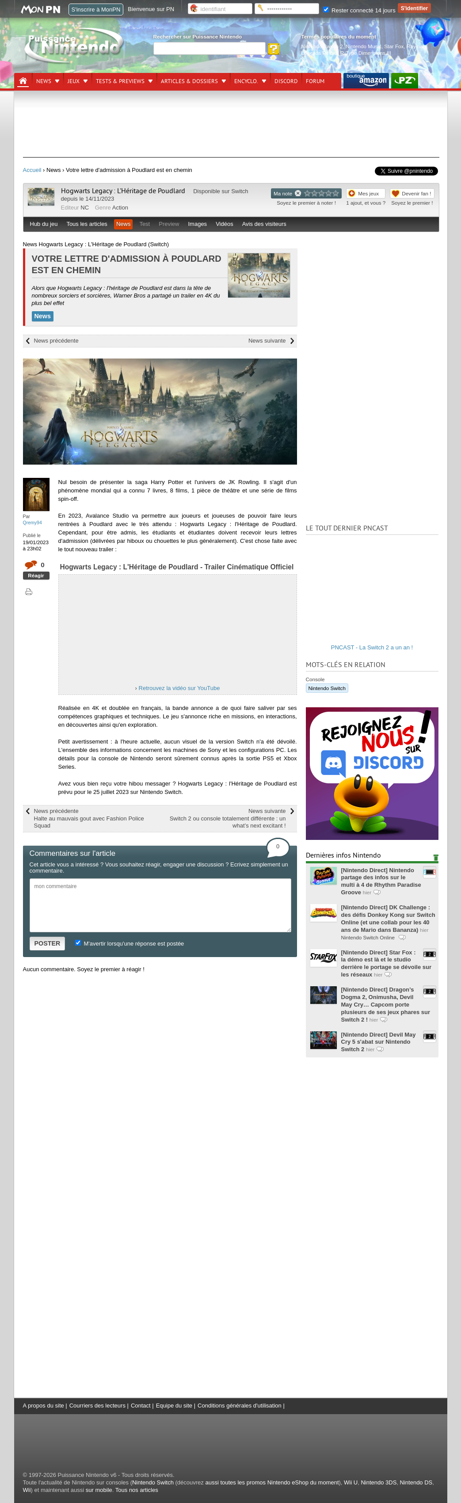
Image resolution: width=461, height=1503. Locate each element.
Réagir (36, 575)
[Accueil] (23, 81)
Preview (169, 224)
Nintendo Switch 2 (322, 46)
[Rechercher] (209, 48)
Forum (315, 81)
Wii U (351, 1482)
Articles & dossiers (189, 81)
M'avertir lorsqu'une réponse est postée (129, 943)
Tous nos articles (136, 1490)
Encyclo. (246, 81)
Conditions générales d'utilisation (240, 1405)
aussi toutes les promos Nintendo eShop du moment (272, 1482)
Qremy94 (32, 522)
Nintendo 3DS (378, 1482)
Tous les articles (86, 224)
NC (84, 207)
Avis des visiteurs (264, 224)
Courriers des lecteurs (97, 1405)
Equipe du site (174, 1405)
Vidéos (224, 224)
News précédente (56, 340)
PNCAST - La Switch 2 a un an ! (372, 647)
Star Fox (394, 46)
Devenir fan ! (416, 193)
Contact (141, 1405)
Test (144, 224)
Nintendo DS (416, 1482)
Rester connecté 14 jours (359, 10)
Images (197, 224)
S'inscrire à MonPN (96, 9)
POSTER (47, 943)
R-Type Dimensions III (365, 53)
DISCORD (286, 81)
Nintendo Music (363, 46)
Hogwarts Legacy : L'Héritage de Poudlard (123, 191)
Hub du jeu (44, 224)
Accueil (32, 170)
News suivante (267, 340)
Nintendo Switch (327, 688)
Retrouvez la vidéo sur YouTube (179, 688)
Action (120, 207)
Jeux (74, 81)
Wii (27, 1490)
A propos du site (43, 1405)
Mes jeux (368, 193)
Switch (239, 191)
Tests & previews (120, 81)
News (43, 81)
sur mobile (99, 1490)
